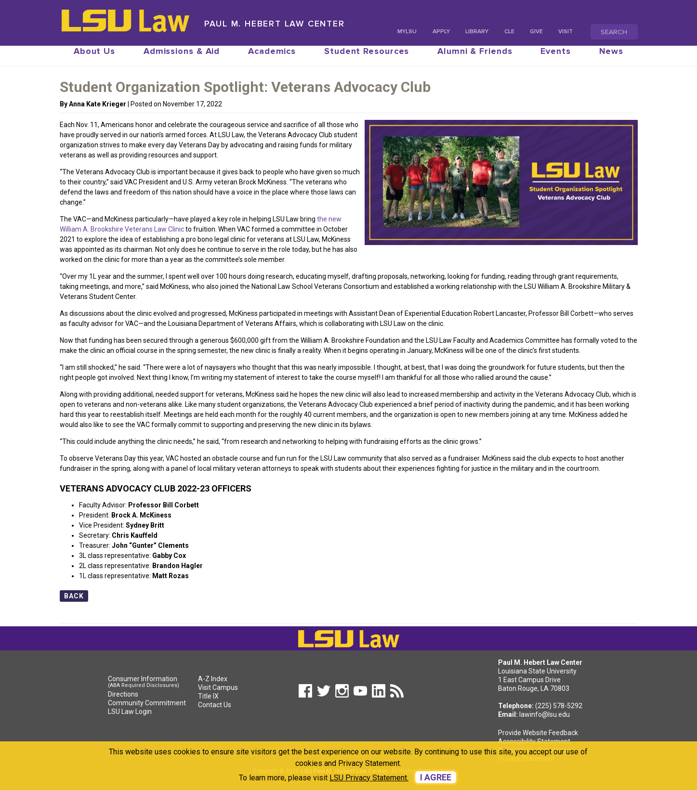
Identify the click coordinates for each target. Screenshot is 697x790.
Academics (272, 60)
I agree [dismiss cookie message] (435, 777)
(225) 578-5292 (558, 715)
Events (555, 60)
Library (477, 31)
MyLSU (407, 31)
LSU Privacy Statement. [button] (368, 777)
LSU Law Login (130, 721)
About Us (94, 60)
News (611, 60)
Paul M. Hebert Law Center (274, 23)
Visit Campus (218, 697)
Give (536, 31)
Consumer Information (147, 692)
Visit (565, 31)
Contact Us (214, 714)
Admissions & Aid (182, 60)
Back (74, 605)
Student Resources (366, 60)
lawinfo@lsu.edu (544, 724)
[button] (303, 705)
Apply (441, 31)
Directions (123, 704)
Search (614, 32)
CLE (509, 31)
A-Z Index (212, 688)
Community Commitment (147, 712)
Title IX (208, 706)
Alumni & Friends (474, 60)
